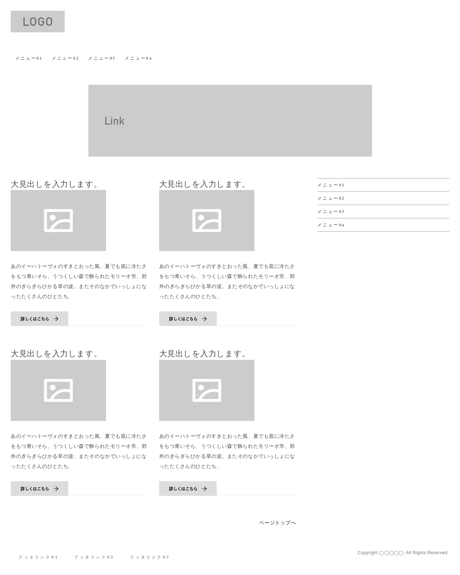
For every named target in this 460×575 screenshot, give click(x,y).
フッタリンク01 (39, 556)
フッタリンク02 (95, 556)
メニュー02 (65, 58)
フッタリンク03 (151, 556)
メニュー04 (138, 58)
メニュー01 (29, 58)
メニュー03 (102, 58)
